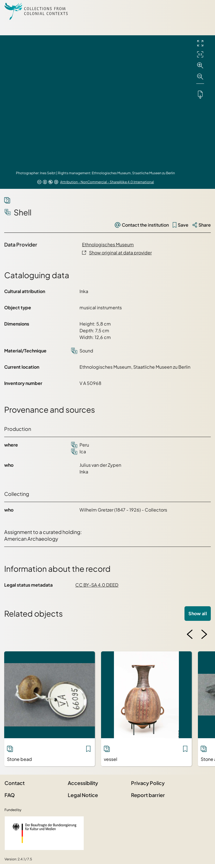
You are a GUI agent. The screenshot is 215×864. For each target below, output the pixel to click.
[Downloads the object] (200, 94)
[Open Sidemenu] (204, 11)
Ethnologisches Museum (108, 244)
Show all (197, 613)
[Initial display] (200, 54)
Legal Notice (83, 795)
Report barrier (148, 795)
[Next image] (204, 634)
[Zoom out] (200, 76)
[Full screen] (200, 43)
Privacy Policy (148, 783)
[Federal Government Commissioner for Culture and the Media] (44, 833)
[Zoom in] (200, 65)
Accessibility (83, 783)
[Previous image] (190, 634)
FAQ (9, 795)
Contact (14, 783)
